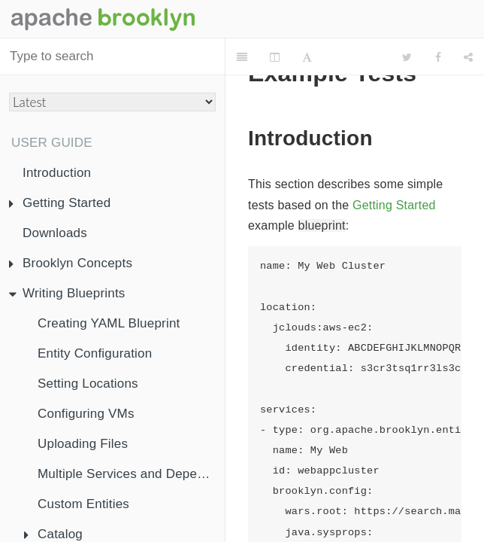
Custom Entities (83, 504)
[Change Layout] (275, 57)
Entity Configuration (95, 353)
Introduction (57, 173)
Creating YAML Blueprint (109, 323)
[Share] (468, 57)
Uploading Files (83, 444)
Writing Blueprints (67, 293)
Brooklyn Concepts (70, 263)
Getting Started (59, 203)
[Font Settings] (307, 57)
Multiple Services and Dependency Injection (131, 474)
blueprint (322, 225)
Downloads (55, 233)
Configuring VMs (86, 413)
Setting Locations (88, 383)
